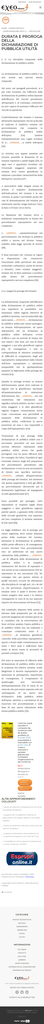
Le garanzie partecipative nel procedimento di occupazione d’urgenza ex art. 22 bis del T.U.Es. (21, 835)
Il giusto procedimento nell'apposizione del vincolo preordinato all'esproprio (22, 808)
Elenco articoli (16, 28)
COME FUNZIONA (22, 963)
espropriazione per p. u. (15, 31)
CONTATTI (22, 953)
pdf (20, 766)
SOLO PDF (22, 956)
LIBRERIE (22, 960)
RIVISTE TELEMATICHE (22, 920)
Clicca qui (29, 877)
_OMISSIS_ (14, 142)
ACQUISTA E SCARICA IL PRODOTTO (24, 782)
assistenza (22, 2)
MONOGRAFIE (24, 769)
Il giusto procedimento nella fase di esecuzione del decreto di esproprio (22, 827)
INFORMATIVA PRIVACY (22, 970)
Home (4, 28)
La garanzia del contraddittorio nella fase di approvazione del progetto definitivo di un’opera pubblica (21, 818)
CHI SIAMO (22, 949)
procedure (34, 31)
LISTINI (22, 937)
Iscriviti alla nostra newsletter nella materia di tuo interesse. (18, 875)
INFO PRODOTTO (24, 788)
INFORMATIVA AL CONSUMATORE (22, 967)
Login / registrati (34, 2)
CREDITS (22, 1017)
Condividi (8, 892)
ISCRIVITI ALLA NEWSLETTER (22, 997)
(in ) (24, 736)
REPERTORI (22, 930)
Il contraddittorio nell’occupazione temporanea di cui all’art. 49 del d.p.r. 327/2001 (22, 842)
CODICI (22, 933)
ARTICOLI (22, 923)
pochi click (23, 745)
